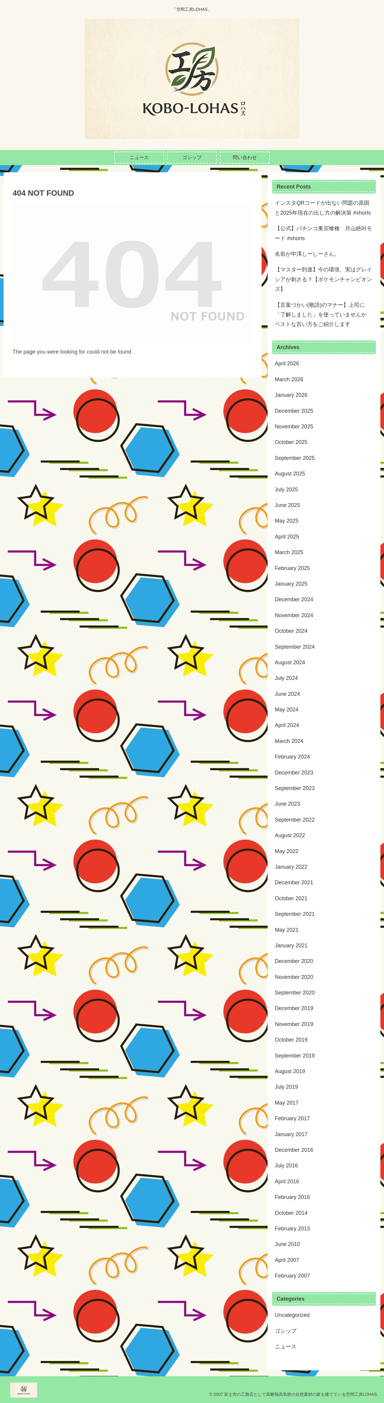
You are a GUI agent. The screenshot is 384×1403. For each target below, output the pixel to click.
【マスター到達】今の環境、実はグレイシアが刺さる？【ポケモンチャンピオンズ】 (323, 279)
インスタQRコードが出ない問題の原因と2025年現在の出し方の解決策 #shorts (323, 208)
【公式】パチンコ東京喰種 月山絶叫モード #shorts (323, 233)
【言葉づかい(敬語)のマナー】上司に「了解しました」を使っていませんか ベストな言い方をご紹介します (321, 314)
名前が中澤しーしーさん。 (307, 254)
